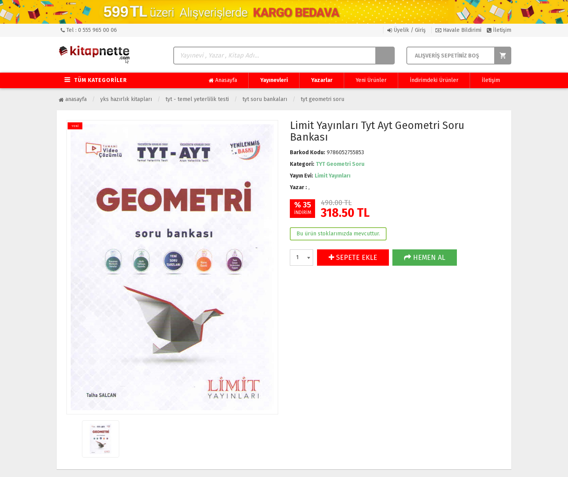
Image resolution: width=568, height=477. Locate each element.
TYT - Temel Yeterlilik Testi (197, 99)
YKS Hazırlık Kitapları (126, 99)
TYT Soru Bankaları (264, 99)
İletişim (499, 30)
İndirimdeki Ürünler (434, 80)
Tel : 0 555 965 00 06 (89, 30)
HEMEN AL (424, 257)
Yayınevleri (274, 80)
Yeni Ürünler (371, 80)
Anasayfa (223, 80)
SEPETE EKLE (353, 257)
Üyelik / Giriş (406, 30)
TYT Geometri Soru (322, 99)
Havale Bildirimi (458, 30)
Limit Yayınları (332, 175)
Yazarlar (322, 80)
